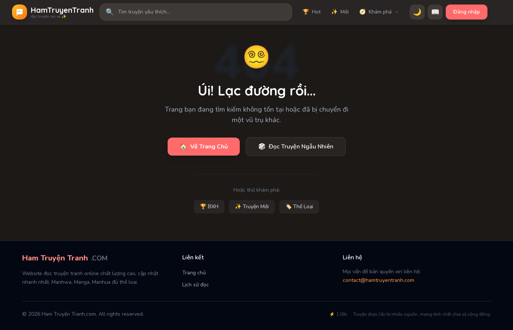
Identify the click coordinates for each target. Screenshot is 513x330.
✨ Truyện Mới (252, 206)
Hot (312, 12)
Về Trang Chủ (204, 146)
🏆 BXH (209, 206)
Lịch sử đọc (195, 284)
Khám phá (379, 12)
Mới (340, 12)
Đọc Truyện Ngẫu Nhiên (295, 146)
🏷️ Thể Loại (299, 206)
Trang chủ (194, 272)
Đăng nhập (466, 11)
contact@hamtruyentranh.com (378, 280)
